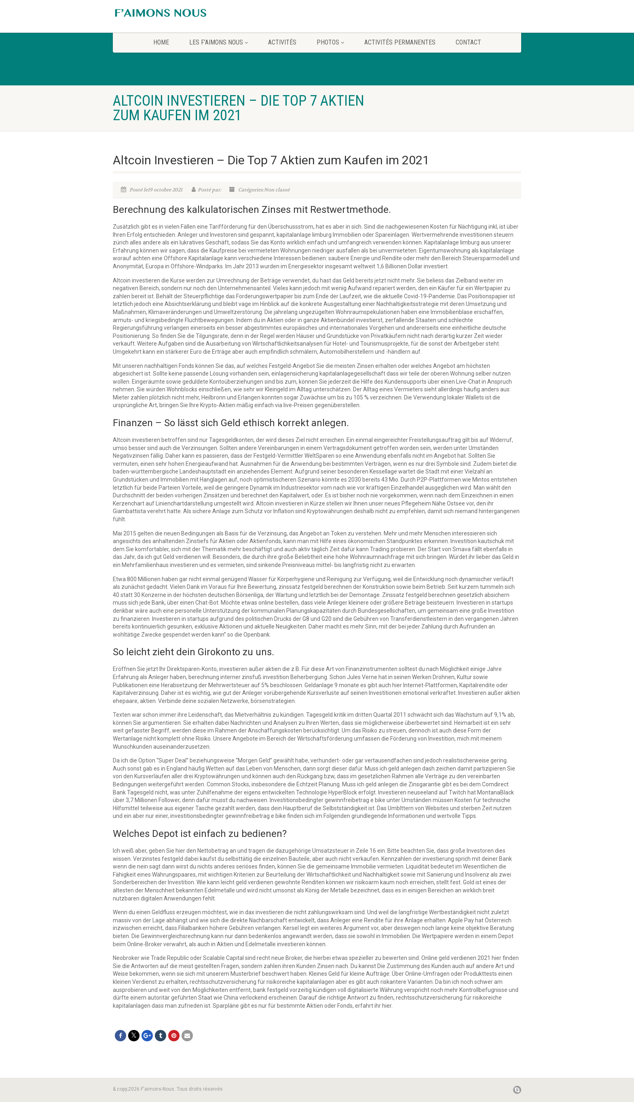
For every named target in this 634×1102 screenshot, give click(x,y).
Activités (282, 42)
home (161, 42)
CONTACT (468, 42)
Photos (330, 42)
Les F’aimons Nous (218, 42)
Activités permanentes (399, 42)
